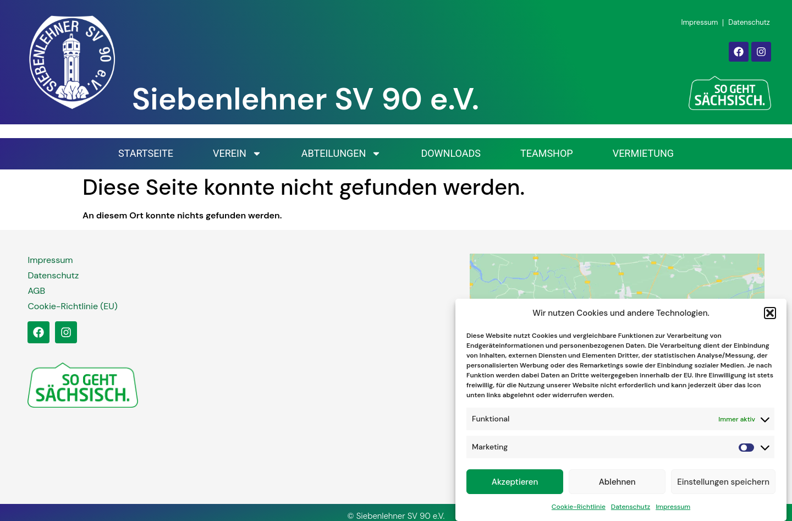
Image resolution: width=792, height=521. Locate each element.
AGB (36, 291)
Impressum (673, 510)
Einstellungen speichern (723, 485)
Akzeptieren (515, 485)
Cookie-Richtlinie (579, 510)
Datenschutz (630, 510)
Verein (237, 153)
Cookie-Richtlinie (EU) (72, 306)
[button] (770, 316)
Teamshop (546, 153)
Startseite (145, 153)
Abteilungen (341, 153)
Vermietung (643, 153)
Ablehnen (617, 485)
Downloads (451, 153)
